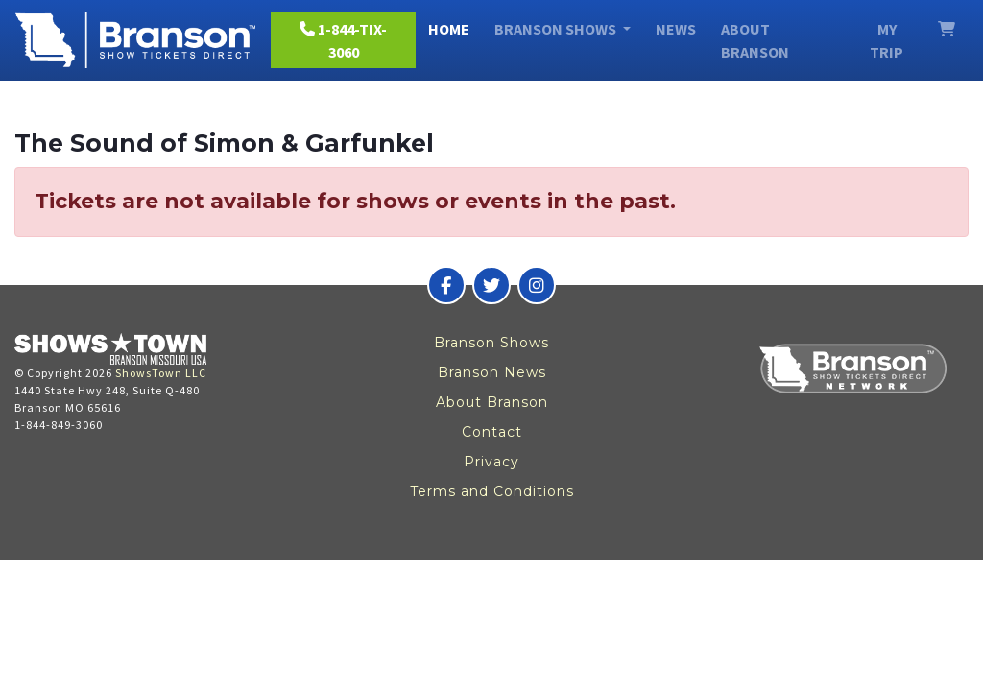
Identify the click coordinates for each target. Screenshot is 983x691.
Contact (492, 432)
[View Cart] (946, 29)
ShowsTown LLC (160, 373)
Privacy (491, 461)
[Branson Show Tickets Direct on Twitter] (491, 285)
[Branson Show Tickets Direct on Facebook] (446, 285)
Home (448, 28)
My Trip (886, 40)
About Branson (755, 40)
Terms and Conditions (492, 491)
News (676, 28)
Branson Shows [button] (556, 28)
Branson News (492, 372)
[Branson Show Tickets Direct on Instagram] (536, 285)
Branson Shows (491, 342)
